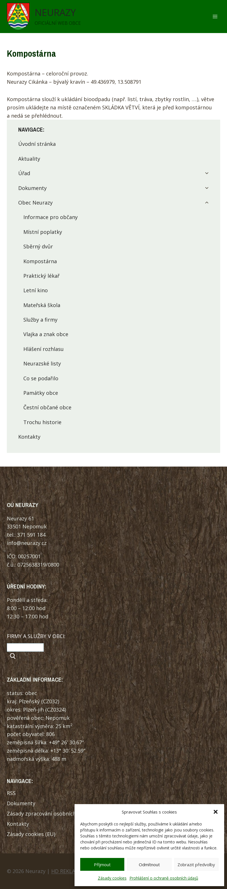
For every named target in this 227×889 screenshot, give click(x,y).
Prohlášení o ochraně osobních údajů (163, 878)
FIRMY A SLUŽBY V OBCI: (36, 636)
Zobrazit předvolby (196, 864)
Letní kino (35, 290)
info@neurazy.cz (27, 542)
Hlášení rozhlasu (43, 349)
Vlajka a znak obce (45, 334)
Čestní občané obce (47, 407)
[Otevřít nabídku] (215, 16)
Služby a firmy (40, 319)
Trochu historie (42, 422)
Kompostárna (40, 261)
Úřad (24, 173)
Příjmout (102, 864)
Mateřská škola (41, 305)
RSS (11, 793)
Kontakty (29, 436)
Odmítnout (149, 864)
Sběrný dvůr (38, 246)
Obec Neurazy (35, 202)
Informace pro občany (50, 217)
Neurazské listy (42, 363)
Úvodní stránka (37, 143)
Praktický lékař (41, 275)
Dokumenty (32, 188)
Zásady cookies (112, 878)
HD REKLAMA (67, 871)
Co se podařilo (40, 378)
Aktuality (29, 158)
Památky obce (40, 392)
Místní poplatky (42, 231)
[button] (215, 812)
